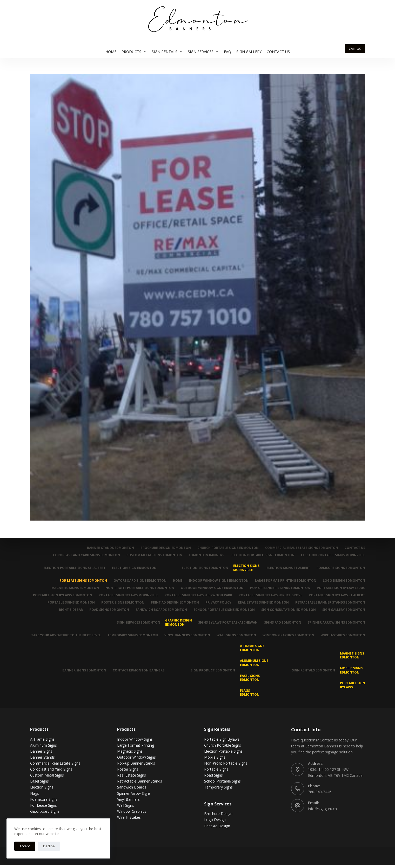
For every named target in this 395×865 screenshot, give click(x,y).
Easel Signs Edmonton (250, 677)
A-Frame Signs (42, 739)
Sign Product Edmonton (212, 670)
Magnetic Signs (130, 751)
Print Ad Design (217, 825)
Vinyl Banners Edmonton (187, 635)
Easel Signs (39, 781)
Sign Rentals (167, 51)
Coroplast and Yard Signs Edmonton (86, 555)
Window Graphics (131, 811)
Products (134, 51)
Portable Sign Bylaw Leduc (341, 588)
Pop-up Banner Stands (136, 763)
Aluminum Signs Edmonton (254, 662)
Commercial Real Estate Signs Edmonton (301, 548)
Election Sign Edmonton (134, 568)
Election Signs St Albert (288, 568)
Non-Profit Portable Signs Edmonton (139, 588)
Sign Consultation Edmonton (288, 610)
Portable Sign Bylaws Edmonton (62, 595)
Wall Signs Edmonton (236, 635)
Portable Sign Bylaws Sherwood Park (198, 595)
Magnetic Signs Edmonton (75, 588)
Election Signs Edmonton (205, 568)
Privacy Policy (218, 602)
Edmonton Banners (206, 555)
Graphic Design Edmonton (178, 622)
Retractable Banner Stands (139, 781)
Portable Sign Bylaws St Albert (337, 595)
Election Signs (41, 787)
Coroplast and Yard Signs (51, 769)
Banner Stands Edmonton (110, 548)
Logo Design (215, 819)
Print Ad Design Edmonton (175, 602)
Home (110, 51)
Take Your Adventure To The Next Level (66, 635)
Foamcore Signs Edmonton (341, 568)
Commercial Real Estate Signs (55, 763)
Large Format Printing (135, 745)
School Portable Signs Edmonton (224, 610)
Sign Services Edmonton (138, 622)
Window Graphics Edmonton (288, 635)
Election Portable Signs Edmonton (262, 555)
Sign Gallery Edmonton (343, 610)
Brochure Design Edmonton (165, 548)
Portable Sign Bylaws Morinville (128, 595)
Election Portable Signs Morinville (333, 555)
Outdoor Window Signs (136, 757)
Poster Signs (127, 769)
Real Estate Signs (131, 775)
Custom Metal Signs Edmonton (154, 555)
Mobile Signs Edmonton (351, 670)
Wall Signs (125, 805)
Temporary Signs (218, 787)
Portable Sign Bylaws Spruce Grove (270, 595)
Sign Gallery (249, 51)
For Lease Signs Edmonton (83, 581)
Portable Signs (216, 769)
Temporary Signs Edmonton (133, 635)
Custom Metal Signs (47, 775)
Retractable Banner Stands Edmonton (330, 602)
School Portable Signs (222, 781)
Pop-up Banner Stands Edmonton (280, 588)
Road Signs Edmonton (109, 610)
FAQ (227, 51)
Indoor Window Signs (135, 739)
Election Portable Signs (223, 751)
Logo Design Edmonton (344, 581)
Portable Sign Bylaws (352, 685)
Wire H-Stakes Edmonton (343, 635)
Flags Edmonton (249, 692)
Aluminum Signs (43, 745)
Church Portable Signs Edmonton (228, 548)
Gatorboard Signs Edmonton (139, 581)
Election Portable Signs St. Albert (74, 568)
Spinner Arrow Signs (134, 793)
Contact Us (278, 51)
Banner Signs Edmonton (84, 670)
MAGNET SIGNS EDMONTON (352, 655)
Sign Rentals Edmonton (313, 670)
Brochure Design (218, 813)
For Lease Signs (43, 805)
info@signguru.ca (322, 808)
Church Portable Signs (222, 745)
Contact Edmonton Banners (138, 670)
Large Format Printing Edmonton (285, 581)
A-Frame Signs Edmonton (252, 648)
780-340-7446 (319, 791)
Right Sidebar (71, 610)
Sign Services (203, 51)
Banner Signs (41, 751)
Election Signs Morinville (246, 567)
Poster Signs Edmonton (122, 602)
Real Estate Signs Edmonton (263, 602)
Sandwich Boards (131, 787)
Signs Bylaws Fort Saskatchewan (228, 622)
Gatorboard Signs (44, 811)
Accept (24, 846)
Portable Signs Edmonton (71, 602)
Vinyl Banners (128, 799)
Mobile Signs (214, 757)
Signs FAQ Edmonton (282, 622)
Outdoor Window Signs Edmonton (212, 588)
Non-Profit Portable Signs (225, 763)
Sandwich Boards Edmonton (161, 610)
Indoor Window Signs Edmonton (219, 581)
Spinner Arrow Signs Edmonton (336, 622)
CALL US (355, 48)
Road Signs (213, 775)
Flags (34, 793)
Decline (49, 846)
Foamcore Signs (43, 799)
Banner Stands (42, 757)
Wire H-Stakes (129, 817)
